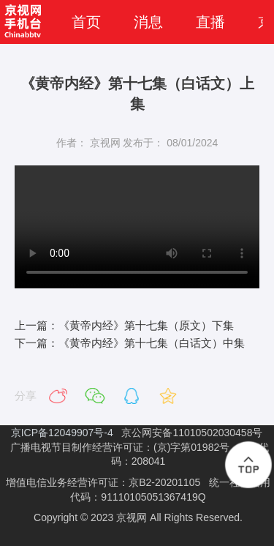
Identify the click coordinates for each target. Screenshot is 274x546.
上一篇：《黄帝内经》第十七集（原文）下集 (124, 325)
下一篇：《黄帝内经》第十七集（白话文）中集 (130, 343)
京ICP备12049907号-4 (63, 432)
